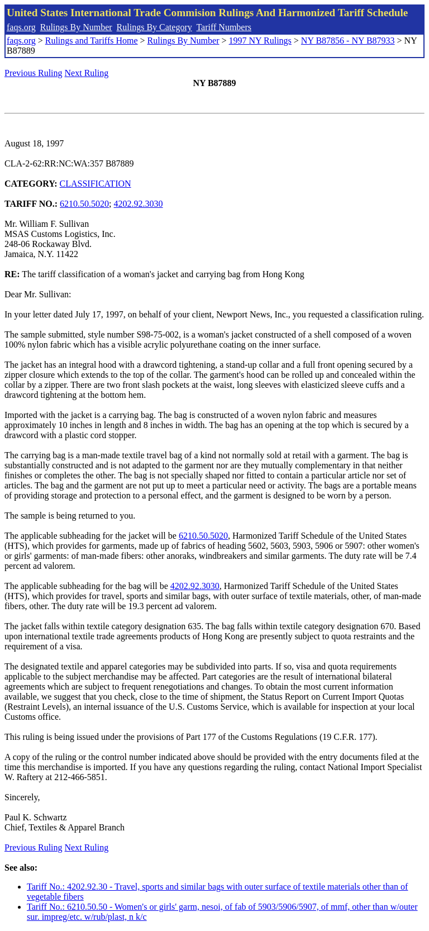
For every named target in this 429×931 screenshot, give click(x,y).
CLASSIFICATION (95, 183)
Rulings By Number (76, 27)
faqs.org (21, 27)
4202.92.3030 (138, 203)
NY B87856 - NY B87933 (348, 40)
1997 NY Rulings (260, 40)
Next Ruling (87, 73)
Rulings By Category (154, 27)
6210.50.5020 (84, 203)
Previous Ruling (33, 73)
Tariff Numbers (223, 27)
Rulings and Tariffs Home (91, 40)
